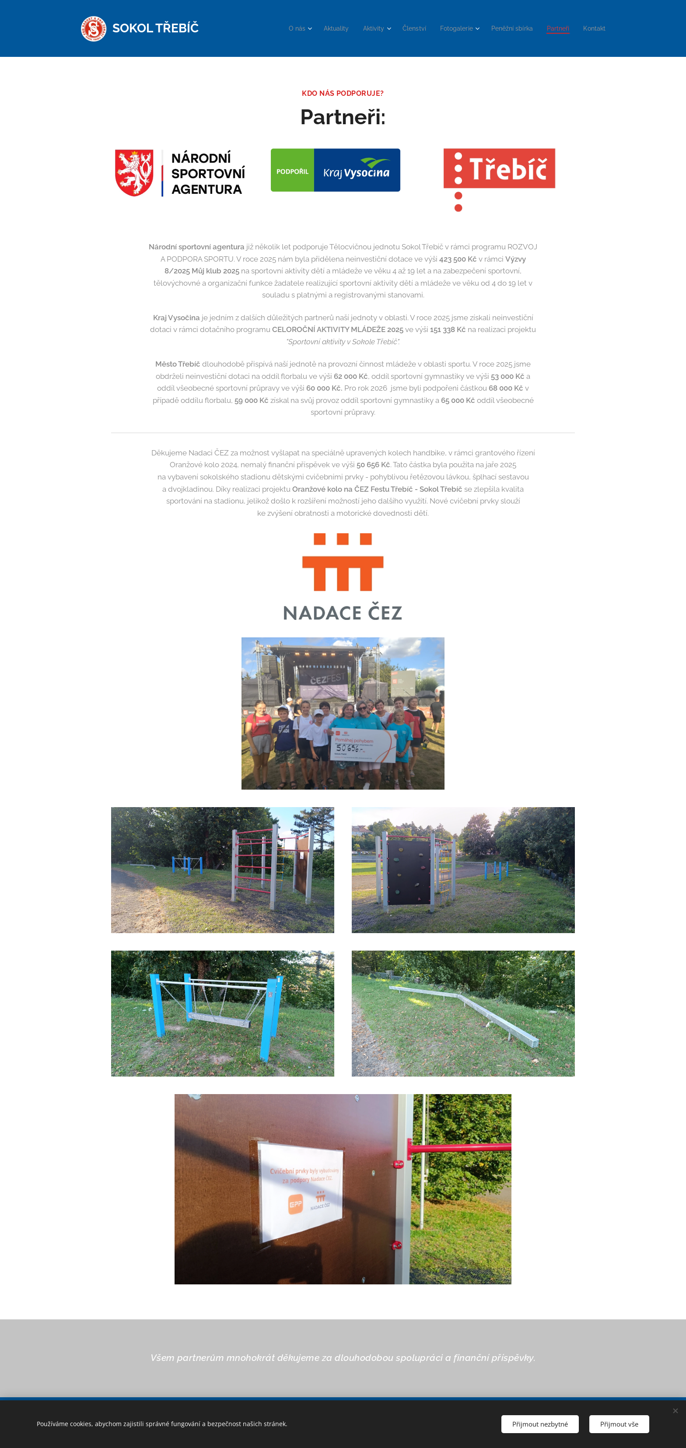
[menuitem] (283, 28)
